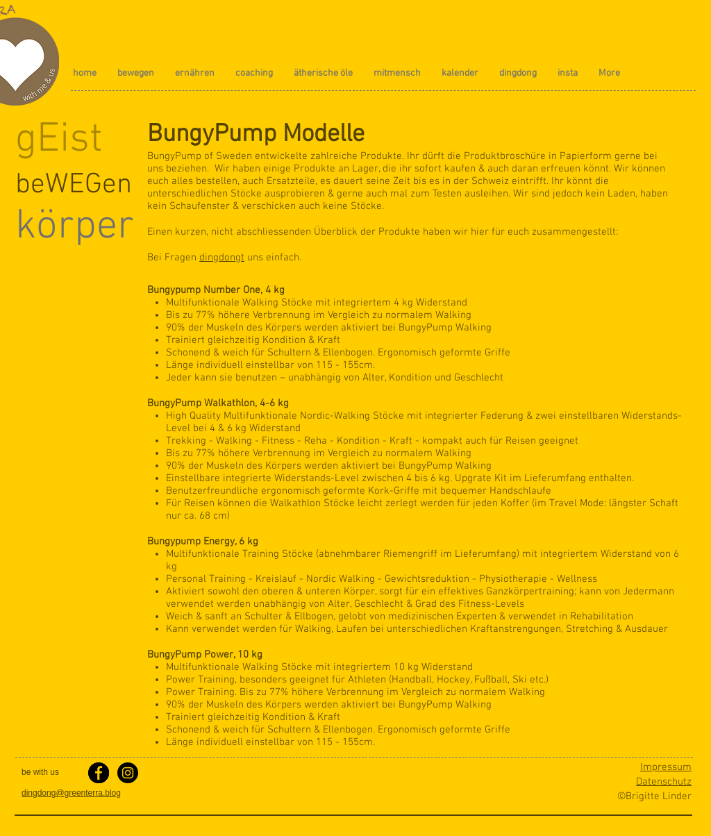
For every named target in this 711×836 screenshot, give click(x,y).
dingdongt (221, 257)
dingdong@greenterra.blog (71, 793)
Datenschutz (664, 782)
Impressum (666, 767)
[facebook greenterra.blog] (98, 772)
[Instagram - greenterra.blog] (127, 772)
